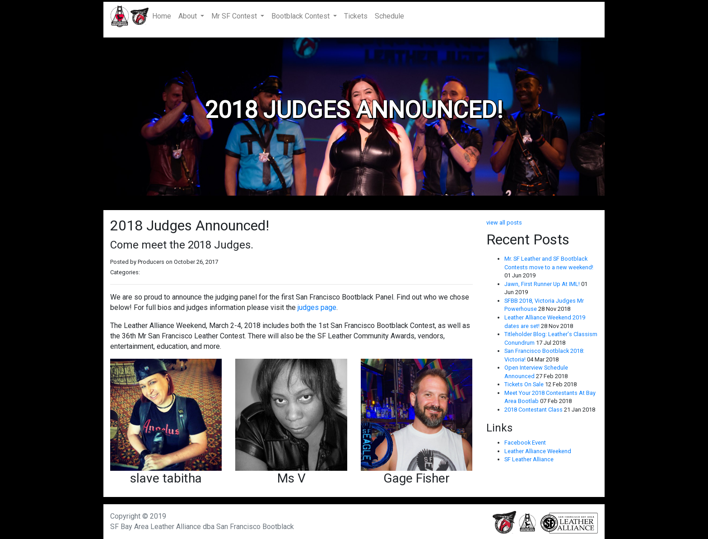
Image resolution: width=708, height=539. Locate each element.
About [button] (188, 16)
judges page (317, 307)
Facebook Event (525, 442)
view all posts (504, 222)
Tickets (356, 16)
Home (163, 15)
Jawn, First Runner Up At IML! (542, 284)
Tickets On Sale (524, 384)
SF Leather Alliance (529, 459)
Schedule (389, 16)
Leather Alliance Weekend (537, 451)
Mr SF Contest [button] (235, 16)
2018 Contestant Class (534, 409)
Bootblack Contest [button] (301, 16)
